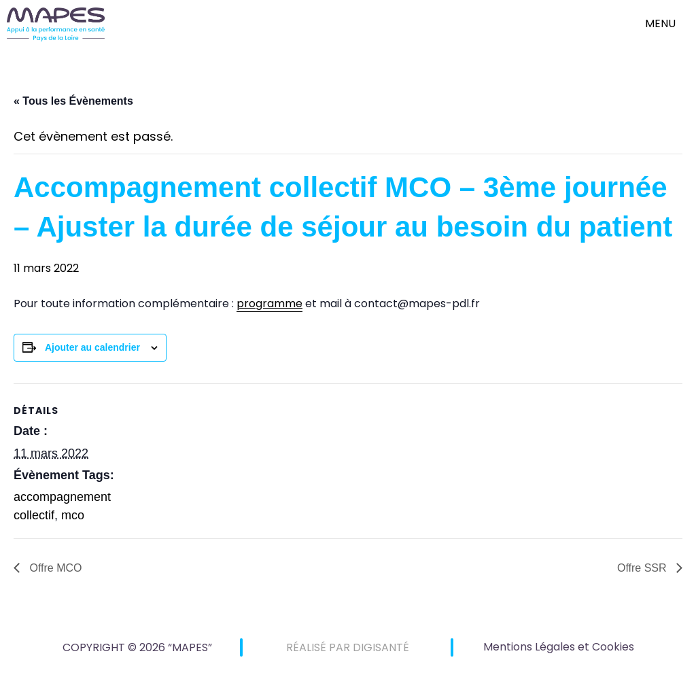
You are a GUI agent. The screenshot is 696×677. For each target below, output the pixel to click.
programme (269, 303)
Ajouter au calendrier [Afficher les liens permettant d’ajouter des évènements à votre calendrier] (92, 347)
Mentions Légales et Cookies (558, 647)
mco (72, 515)
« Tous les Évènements (73, 101)
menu (660, 23)
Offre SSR (643, 568)
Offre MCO (54, 568)
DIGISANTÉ (381, 647)
